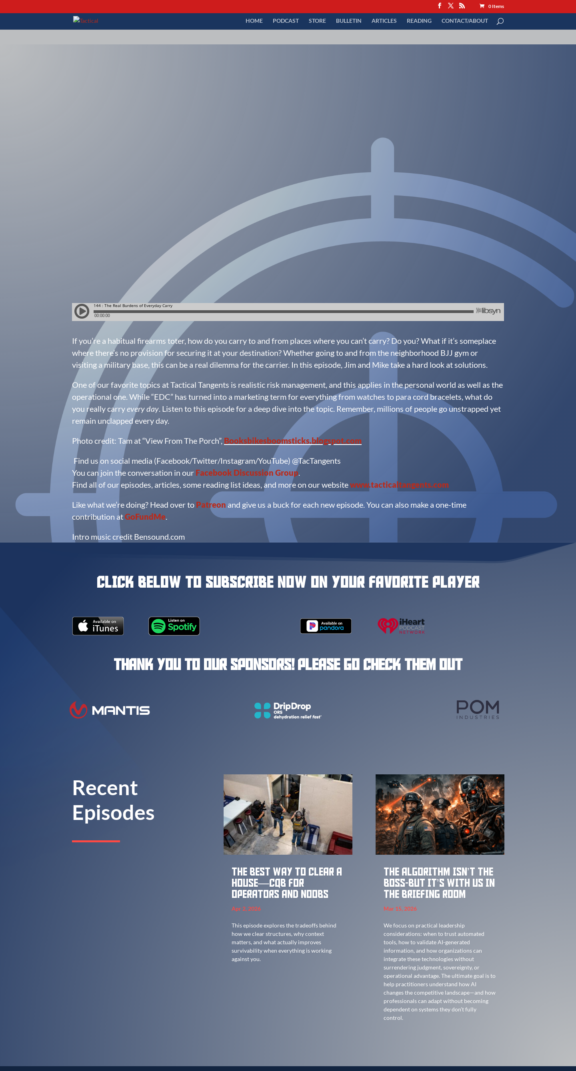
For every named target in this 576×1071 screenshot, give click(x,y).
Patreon (211, 504)
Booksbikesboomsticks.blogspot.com (293, 440)
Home (254, 21)
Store (317, 21)
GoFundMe (145, 516)
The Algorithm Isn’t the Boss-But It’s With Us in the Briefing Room (439, 883)
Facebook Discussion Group (247, 472)
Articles (384, 21)
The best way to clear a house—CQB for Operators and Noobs (287, 883)
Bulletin (349, 21)
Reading (419, 21)
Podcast (286, 21)
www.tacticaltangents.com (399, 484)
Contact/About (465, 21)
